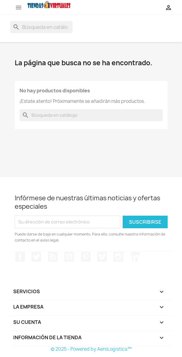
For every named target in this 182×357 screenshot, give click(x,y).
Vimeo (102, 257)
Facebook (20, 257)
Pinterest (86, 257)
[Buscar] (41, 27)
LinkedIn (135, 257)
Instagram (118, 257)
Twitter (36, 257)
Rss (53, 257)
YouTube (69, 257)
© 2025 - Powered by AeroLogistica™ (91, 349)
